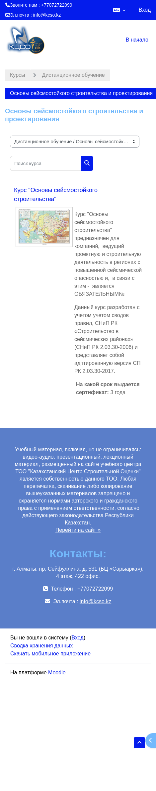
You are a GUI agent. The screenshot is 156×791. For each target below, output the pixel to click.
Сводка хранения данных (41, 645)
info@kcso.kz (47, 15)
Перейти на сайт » (78, 530)
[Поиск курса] (45, 163)
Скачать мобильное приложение (50, 653)
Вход (145, 10)
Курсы (17, 75)
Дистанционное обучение (73, 75)
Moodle (56, 672)
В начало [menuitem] (137, 40)
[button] (119, 10)
